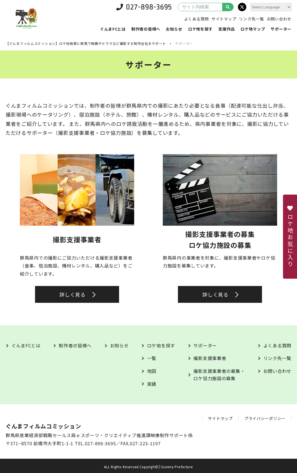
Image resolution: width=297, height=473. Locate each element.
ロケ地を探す (200, 29)
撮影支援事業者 (209, 358)
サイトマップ (224, 19)
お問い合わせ (279, 19)
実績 (151, 383)
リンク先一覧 (251, 19)
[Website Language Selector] (270, 7)
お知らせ (174, 29)
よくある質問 (196, 19)
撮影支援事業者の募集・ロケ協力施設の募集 (219, 375)
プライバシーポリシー (265, 418)
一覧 (151, 358)
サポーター (281, 29)
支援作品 (226, 29)
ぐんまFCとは (113, 29)
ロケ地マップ (252, 29)
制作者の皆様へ (145, 29)
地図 (151, 371)
